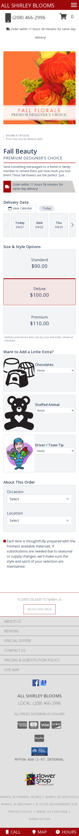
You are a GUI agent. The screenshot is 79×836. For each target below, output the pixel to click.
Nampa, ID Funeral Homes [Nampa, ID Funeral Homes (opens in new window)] (21, 797)
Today (46, 208)
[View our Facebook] (35, 684)
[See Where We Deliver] (40, 609)
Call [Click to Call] (13, 832)
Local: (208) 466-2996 (39, 703)
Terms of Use (40, 819)
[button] (67, 18)
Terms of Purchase (52, 811)
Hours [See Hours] (66, 832)
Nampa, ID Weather (16, 804)
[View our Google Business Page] (43, 684)
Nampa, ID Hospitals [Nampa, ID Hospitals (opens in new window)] (62, 797)
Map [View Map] (39, 832)
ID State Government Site (56, 804)
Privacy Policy (20, 811)
